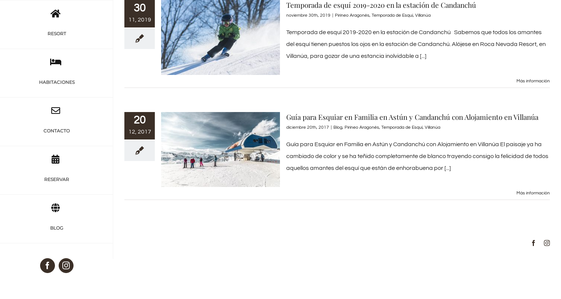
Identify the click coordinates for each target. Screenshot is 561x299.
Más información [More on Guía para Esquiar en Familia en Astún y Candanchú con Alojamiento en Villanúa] (533, 193)
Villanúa (423, 15)
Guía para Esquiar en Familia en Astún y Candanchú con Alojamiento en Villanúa (412, 117)
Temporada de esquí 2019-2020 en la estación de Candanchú (381, 5)
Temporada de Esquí (392, 15)
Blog (337, 127)
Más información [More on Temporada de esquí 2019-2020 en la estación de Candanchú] (533, 81)
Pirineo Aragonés (352, 15)
